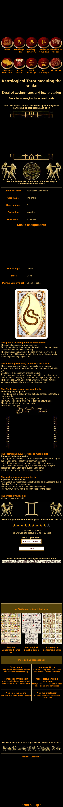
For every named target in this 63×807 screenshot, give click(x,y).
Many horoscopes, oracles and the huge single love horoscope (47, 682)
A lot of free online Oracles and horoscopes (47, 695)
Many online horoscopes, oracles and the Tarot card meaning (16, 669)
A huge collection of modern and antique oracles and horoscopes (16, 681)
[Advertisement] (31, 19)
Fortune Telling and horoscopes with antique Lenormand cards (47, 669)
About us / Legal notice (31, 757)
